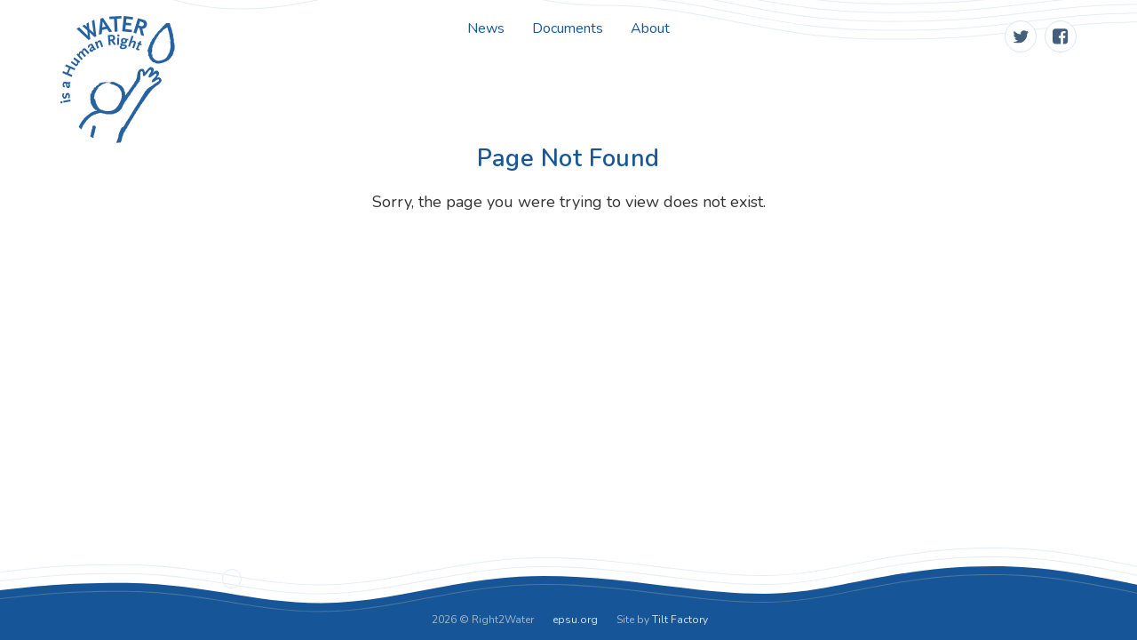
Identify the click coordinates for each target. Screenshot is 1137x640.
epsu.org (575, 619)
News (486, 28)
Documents (567, 28)
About (650, 28)
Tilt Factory (680, 619)
